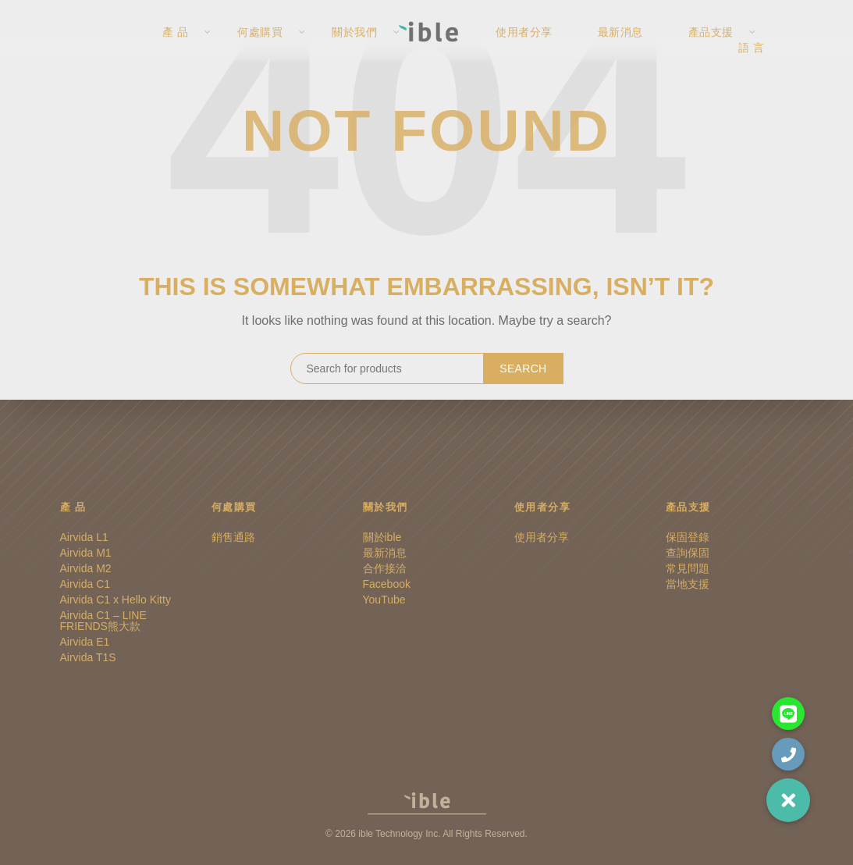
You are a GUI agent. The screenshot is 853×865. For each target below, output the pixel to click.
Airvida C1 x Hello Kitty (115, 599)
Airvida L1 (84, 537)
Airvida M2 (86, 568)
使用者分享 (534, 47)
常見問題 (687, 568)
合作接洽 (385, 568)
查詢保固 (687, 552)
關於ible (382, 537)
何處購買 (257, 47)
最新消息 (630, 47)
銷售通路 (233, 537)
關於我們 (352, 47)
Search (522, 368)
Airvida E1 (85, 641)
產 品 (173, 47)
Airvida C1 (85, 584)
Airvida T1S (88, 657)
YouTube (384, 599)
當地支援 (687, 584)
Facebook (387, 584)
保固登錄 (687, 537)
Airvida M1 (86, 552)
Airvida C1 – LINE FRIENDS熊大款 (103, 620)
